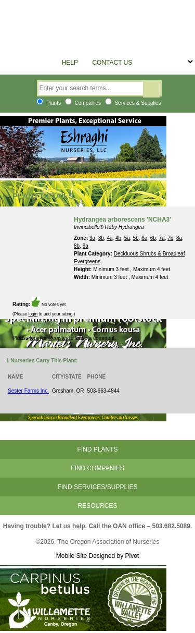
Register (58, 338)
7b (170, 238)
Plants (48, 103)
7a (162, 238)
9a (85, 246)
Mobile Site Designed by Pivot (97, 555)
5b (135, 238)
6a (144, 238)
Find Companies (97, 468)
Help (70, 62)
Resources (97, 505)
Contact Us (112, 62)
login (33, 313)
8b (77, 246)
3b (101, 238)
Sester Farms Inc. (28, 391)
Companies (83, 103)
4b (118, 238)
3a (92, 238)
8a (179, 238)
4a (109, 238)
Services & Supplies (133, 103)
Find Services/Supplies (98, 487)
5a (127, 238)
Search (151, 90)
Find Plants (97, 449)
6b (153, 238)
